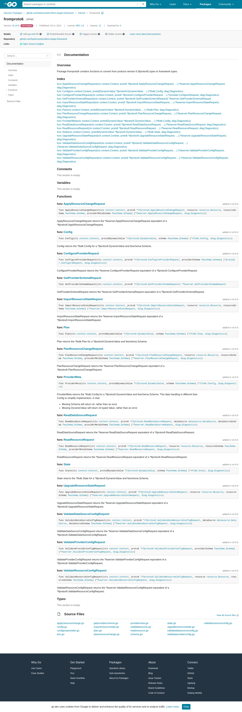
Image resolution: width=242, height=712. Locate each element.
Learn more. (172, 706)
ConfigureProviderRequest (81, 253)
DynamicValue (148, 238)
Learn (173, 4)
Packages (205, 4)
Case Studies (37, 673)
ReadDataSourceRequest (80, 415)
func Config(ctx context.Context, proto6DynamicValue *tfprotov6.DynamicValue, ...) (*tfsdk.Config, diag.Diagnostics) (120, 91)
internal (81, 13)
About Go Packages (119, 678)
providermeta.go (139, 623)
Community (227, 4)
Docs (187, 4)
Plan (66, 327)
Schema (81, 213)
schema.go (136, 634)
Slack (190, 678)
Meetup (191, 688)
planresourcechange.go (106, 634)
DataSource (209, 421)
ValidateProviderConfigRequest (84, 542)
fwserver (141, 213)
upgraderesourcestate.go (181, 627)
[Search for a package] (81, 4)
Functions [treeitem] (12, 90)
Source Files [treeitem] (14, 101)
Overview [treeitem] (12, 70)
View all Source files (226, 615)
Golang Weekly (194, 693)
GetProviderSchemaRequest (82, 277)
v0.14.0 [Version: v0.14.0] (12, 25)
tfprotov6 (144, 210)
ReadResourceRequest (79, 439)
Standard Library (117, 668)
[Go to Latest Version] (27, 25)
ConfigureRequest (71, 263)
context (110, 210)
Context (120, 210)
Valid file (31, 34)
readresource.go (139, 630)
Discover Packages (13, 13)
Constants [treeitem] (13, 80)
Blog (150, 673)
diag (187, 213)
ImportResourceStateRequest (83, 299)
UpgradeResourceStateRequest (84, 485)
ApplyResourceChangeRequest (84, 203)
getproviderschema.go (106, 623)
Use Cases (36, 668)
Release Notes (155, 683)
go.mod (31, 34)
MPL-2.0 (80, 25)
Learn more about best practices (145, 34)
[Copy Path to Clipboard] (102, 13)
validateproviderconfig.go (181, 634)
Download (153, 668)
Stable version (115, 34)
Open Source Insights (32, 44)
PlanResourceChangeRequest (83, 348)
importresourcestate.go (106, 627)
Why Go (156, 4)
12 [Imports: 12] (96, 25)
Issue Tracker (154, 678)
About (152, 662)
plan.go (98, 630)
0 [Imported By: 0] (114, 25)
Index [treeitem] (10, 75)
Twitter (190, 668)
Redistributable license (61, 34)
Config (68, 232)
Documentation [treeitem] (15, 63)
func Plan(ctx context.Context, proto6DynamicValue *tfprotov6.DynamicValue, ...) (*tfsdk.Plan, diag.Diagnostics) (118, 109)
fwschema (70, 213)
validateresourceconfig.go (218, 623)
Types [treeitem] (11, 95)
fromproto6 (95, 13)
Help (72, 683)
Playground (75, 668)
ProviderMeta (72, 377)
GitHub (190, 673)
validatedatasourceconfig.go (182, 630)
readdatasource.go (140, 627)
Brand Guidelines (156, 688)
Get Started (77, 662)
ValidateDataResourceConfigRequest (178, 520)
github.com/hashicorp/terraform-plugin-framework (50, 13)
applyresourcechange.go (70, 623)
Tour (72, 673)
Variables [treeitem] (12, 85)
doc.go (60, 634)
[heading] (13, 4)
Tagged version (89, 34)
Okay (186, 706)
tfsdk (195, 238)
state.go (171, 623)
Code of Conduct (156, 693)
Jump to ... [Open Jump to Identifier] (12, 56)
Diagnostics (198, 213)
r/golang (191, 683)
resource (204, 210)
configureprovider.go (68, 630)
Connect (192, 662)
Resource (215, 210)
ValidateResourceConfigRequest (85, 570)
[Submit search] (143, 4)
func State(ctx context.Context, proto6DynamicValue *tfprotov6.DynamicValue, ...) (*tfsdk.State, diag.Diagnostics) (118, 132)
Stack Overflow (77, 678)
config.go (62, 627)
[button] (21, 34)
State (67, 464)
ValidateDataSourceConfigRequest (86, 514)
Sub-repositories (117, 673)
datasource (194, 421)
